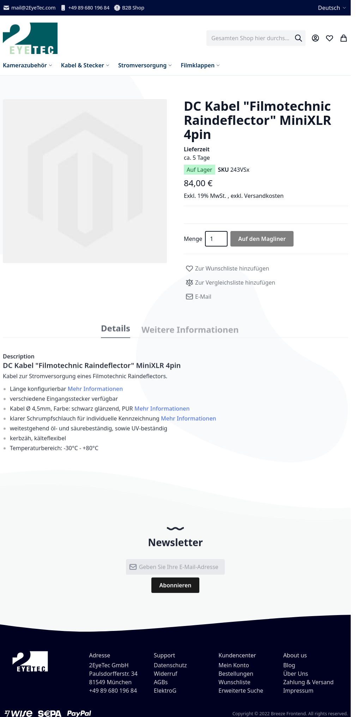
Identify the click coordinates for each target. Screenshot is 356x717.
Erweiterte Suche (240, 690)
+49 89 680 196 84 (84, 7)
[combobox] (256, 38)
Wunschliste (234, 682)
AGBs (161, 682)
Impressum (298, 690)
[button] (85, 181)
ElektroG (165, 690)
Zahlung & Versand (308, 682)
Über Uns (295, 673)
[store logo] (30, 38)
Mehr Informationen (95, 394)
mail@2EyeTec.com (29, 7)
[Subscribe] (175, 590)
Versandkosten (264, 196)
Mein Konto (233, 665)
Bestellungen (235, 673)
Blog (289, 665)
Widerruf (165, 673)
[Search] (298, 38)
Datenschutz (170, 665)
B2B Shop (129, 7)
